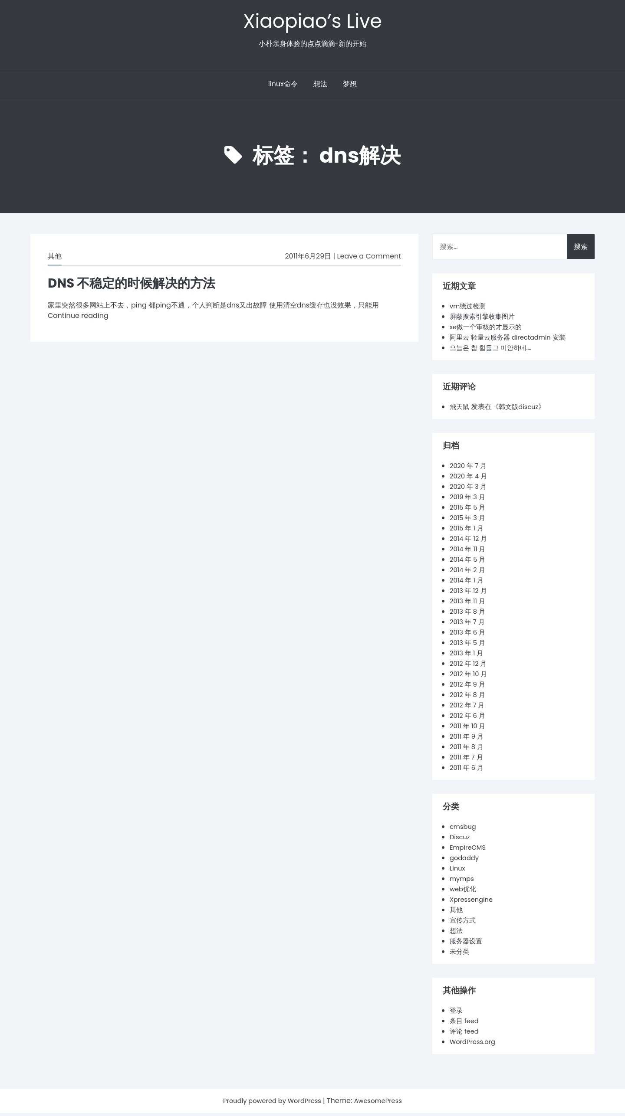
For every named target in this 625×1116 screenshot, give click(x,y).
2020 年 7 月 (470, 469)
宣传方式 (463, 923)
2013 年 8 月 (469, 614)
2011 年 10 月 (469, 729)
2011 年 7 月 (468, 760)
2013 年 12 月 (470, 594)
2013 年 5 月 (469, 646)
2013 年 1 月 (468, 656)
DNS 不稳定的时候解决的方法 (140, 285)
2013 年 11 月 (469, 604)
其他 (55, 259)
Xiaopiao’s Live (312, 22)
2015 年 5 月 (469, 510)
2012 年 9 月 (469, 687)
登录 (457, 1013)
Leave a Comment (369, 259)
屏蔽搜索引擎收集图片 (484, 319)
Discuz (461, 840)
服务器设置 (467, 944)
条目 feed (465, 1024)
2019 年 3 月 (469, 500)
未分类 (460, 954)
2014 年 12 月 (470, 542)
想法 (320, 87)
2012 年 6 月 (469, 718)
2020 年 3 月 (470, 489)
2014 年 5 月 (469, 562)
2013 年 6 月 (469, 635)
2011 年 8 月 (468, 750)
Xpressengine (473, 902)
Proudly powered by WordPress (271, 1104)
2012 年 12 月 (470, 666)
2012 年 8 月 (469, 698)
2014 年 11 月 (469, 552)
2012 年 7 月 (468, 708)
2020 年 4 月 (470, 479)
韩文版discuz (521, 410)
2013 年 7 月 (468, 625)
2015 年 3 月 (469, 521)
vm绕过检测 (469, 309)
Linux (458, 871)
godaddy (465, 861)
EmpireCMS (469, 850)
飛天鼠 (460, 410)
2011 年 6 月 (468, 771)
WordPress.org (475, 1045)
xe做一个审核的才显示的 (488, 330)
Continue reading (78, 319)
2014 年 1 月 (468, 583)
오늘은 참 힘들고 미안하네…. (493, 351)
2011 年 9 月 (468, 739)
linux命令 (283, 87)
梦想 (350, 87)
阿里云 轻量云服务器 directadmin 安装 (512, 340)
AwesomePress (382, 1104)
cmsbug (464, 830)
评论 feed (465, 1034)
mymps (463, 882)
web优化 (464, 892)
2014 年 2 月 (469, 573)
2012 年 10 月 (470, 677)
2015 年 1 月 (468, 531)
